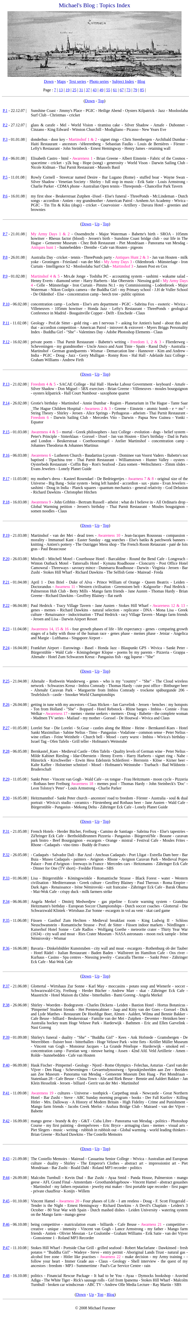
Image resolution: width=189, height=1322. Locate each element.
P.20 (6, 559)
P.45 (6, 1201)
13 (61, 90)
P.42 (6, 1121)
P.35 (6, 920)
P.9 (5, 276)
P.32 (6, 855)
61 (115, 90)
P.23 (6, 629)
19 (68, 90)
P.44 (6, 1177)
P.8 (5, 257)
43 (95, 90)
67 (122, 90)
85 (142, 90)
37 (88, 90)
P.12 (6, 342)
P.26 (6, 704)
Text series (77, 81)
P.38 (6, 1005)
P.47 (6, 1248)
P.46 (6, 1224)
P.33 (6, 878)
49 (101, 90)
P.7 (5, 234)
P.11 (6, 323)
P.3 (5, 139)
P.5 (5, 177)
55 (108, 90)
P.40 (6, 1065)
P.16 (6, 455)
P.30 (6, 798)
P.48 (6, 1275)
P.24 (6, 648)
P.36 (6, 948)
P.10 (6, 304)
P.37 (6, 986)
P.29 (6, 779)
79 (135, 90)
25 (74, 90)
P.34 (6, 901)
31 (81, 90)
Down (49, 81)
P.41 (6, 1093)
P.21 (6, 582)
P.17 (6, 479)
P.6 (5, 196)
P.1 (5, 110)
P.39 (6, 1037)
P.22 (6, 605)
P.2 (5, 125)
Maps (61, 81)
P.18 (6, 502)
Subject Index (123, 81)
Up (97, 224)
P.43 (6, 1159)
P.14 (6, 403)
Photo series (99, 81)
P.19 (6, 535)
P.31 (6, 831)
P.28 (6, 751)
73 (129, 90)
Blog (141, 81)
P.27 (6, 728)
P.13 (6, 384)
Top (101, 101)
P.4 (5, 158)
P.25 (6, 681)
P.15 (6, 432)
